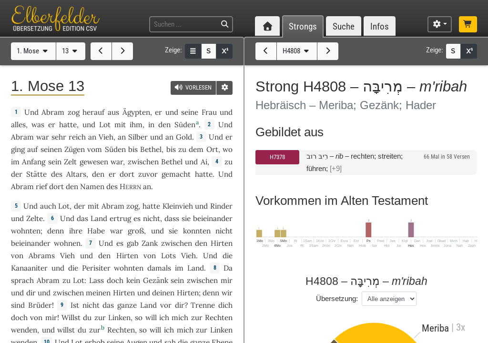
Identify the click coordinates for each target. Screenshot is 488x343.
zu (228, 161)
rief (41, 186)
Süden (184, 124)
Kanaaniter (29, 267)
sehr (58, 136)
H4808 (297, 51)
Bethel (151, 149)
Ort (212, 149)
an (147, 186)
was (37, 124)
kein (133, 280)
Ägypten (136, 112)
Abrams (42, 255)
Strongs (303, 26)
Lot (105, 124)
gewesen (94, 161)
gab (133, 243)
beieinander (213, 218)
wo (228, 149)
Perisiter (96, 267)
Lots (168, 255)
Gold (184, 136)
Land (99, 218)
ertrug (120, 218)
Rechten (219, 317)
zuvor (148, 174)
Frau (209, 112)
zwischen (143, 161)
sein (177, 280)
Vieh (106, 136)
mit (120, 124)
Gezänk (155, 280)
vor (166, 305)
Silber (138, 136)
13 (70, 51)
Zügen (74, 149)
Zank (150, 243)
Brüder (40, 305)
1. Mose (33, 51)
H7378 (277, 157)
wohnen (67, 243)
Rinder (221, 206)
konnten (197, 230)
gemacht (176, 174)
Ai (204, 161)
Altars (76, 174)
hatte (151, 206)
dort (127, 174)
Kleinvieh (178, 206)
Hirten (222, 243)
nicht (151, 218)
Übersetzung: (337, 298)
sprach (22, 280)
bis (133, 149)
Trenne (203, 305)
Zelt (70, 161)
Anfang (33, 161)
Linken (119, 317)
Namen (92, 186)
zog (74, 112)
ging (18, 149)
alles (18, 124)
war (116, 230)
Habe (96, 230)
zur (197, 317)
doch (115, 280)
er (158, 112)
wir (227, 292)
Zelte (34, 218)
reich (77, 136)
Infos (379, 26)
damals (159, 267)
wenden (24, 329)
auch (48, 206)
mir (51, 317)
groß (136, 230)
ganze (127, 305)
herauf (93, 112)
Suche (344, 26)
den (98, 174)
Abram (52, 112)
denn (55, 230)
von (36, 317)
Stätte (36, 174)
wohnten (26, 230)
